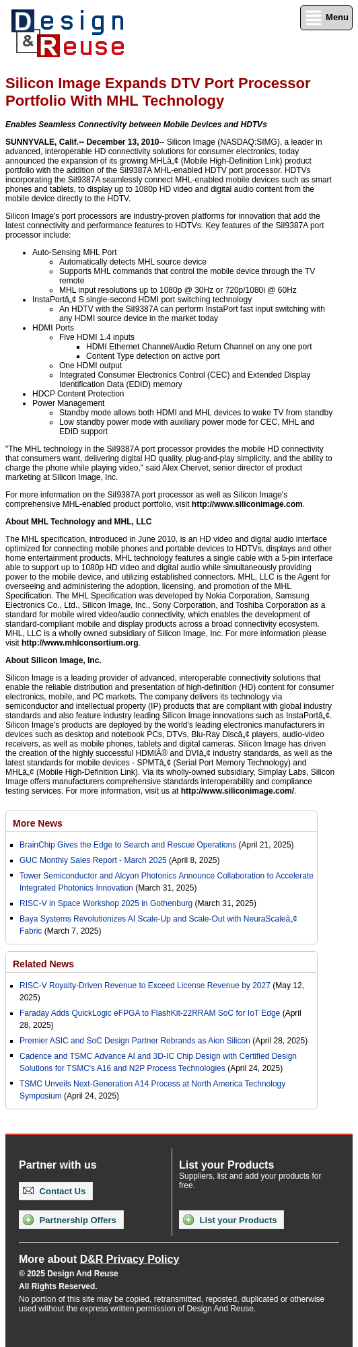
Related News (43, 964)
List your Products (230, 1219)
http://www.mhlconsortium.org (80, 643)
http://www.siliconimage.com (247, 504)
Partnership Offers (69, 1219)
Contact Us (54, 1191)
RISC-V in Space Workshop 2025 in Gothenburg (106, 903)
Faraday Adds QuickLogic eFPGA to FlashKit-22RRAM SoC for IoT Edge (150, 1013)
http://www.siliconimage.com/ (237, 791)
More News (38, 823)
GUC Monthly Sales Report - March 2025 (93, 860)
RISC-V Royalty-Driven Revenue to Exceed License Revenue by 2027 (145, 985)
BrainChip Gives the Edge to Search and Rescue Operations (128, 845)
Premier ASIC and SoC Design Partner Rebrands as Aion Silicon (136, 1040)
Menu (326, 17)
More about (99, 1259)
